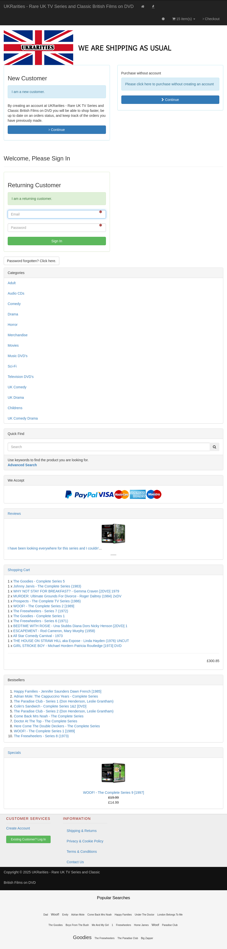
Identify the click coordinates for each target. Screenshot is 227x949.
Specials (14, 753)
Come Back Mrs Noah (99, 914)
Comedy (14, 304)
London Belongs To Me (170, 914)
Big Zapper (147, 938)
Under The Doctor (144, 914)
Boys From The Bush (77, 925)
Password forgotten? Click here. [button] (31, 261)
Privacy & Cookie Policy (85, 841)
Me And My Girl (100, 925)
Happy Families (123, 914)
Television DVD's (21, 377)
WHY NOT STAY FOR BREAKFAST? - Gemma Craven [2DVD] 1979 (66, 591)
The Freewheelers (105, 938)
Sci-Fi (12, 366)
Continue (57, 130)
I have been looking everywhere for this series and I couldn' (53, 548)
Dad (45, 914)
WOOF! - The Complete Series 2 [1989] (43, 606)
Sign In (56, 241)
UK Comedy (17, 387)
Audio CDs (16, 293)
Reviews (14, 514)
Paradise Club (170, 925)
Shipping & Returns (82, 831)
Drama (13, 314)
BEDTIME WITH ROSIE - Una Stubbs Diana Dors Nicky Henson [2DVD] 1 (70, 626)
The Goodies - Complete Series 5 (39, 581)
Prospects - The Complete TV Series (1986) (47, 601)
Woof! (55, 914)
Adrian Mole (77, 914)
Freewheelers (123, 925)
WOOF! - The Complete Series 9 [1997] (113, 793)
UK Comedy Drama (23, 418)
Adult (12, 283)
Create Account (18, 828)
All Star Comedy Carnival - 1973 (38, 636)
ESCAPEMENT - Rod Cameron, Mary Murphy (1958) (54, 631)
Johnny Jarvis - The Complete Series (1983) (47, 586)
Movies (13, 345)
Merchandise (18, 335)
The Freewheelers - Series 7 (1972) (40, 611)
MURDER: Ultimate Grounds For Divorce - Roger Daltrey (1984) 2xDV (67, 596)
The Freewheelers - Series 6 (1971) (40, 621)
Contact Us (75, 862)
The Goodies (55, 925)
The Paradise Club (127, 938)
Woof (155, 925)
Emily (65, 914)
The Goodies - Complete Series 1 (39, 616)
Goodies (82, 937)
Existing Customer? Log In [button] (28, 839)
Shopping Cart (19, 570)
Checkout (211, 19)
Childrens (15, 408)
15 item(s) (183, 19)
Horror (13, 325)
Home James (141, 925)
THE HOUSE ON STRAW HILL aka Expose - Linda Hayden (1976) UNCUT (71, 641)
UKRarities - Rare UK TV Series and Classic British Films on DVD (69, 6)
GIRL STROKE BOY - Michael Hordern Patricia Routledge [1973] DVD (67, 646)
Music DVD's (18, 356)
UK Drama (16, 397)
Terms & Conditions (82, 852)
